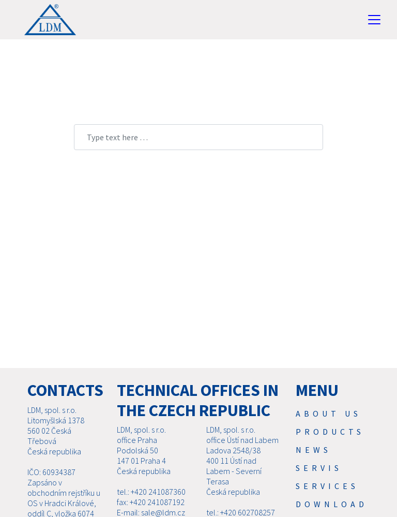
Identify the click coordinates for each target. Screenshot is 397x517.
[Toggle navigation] (374, 19)
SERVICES (327, 486)
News (313, 450)
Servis (319, 468)
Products (330, 431)
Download (332, 504)
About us (328, 413)
